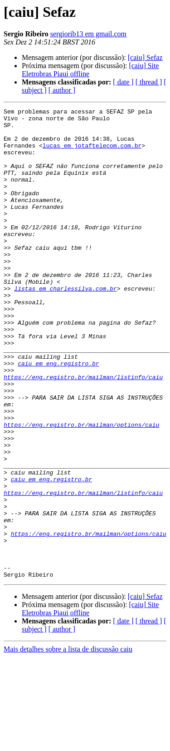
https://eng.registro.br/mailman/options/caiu (81, 488)
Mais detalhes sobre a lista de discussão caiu (68, 743)
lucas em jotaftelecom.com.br (92, 153)
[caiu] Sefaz (145, 57)
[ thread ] (149, 82)
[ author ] (62, 90)
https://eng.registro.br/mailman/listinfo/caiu (83, 431)
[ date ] (123, 82)
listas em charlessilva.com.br (65, 325)
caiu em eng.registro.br (58, 415)
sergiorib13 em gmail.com (88, 34)
